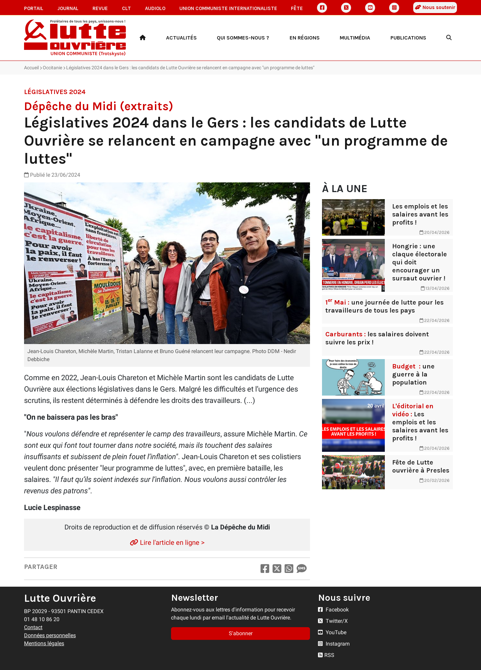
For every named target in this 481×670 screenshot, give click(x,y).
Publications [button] (408, 37)
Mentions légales (44, 643)
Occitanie (52, 67)
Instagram (334, 644)
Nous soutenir (435, 7)
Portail (33, 8)
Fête (297, 8)
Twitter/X (333, 621)
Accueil (31, 67)
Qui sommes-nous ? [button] (243, 37)
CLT (126, 8)
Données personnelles (50, 635)
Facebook (333, 609)
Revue (100, 8)
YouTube (332, 632)
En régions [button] (305, 37)
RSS (326, 655)
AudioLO (155, 8)
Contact (33, 627)
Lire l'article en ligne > (167, 542)
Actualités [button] (181, 37)
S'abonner (241, 633)
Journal (67, 8)
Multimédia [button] (355, 37)
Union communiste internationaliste (228, 8)
